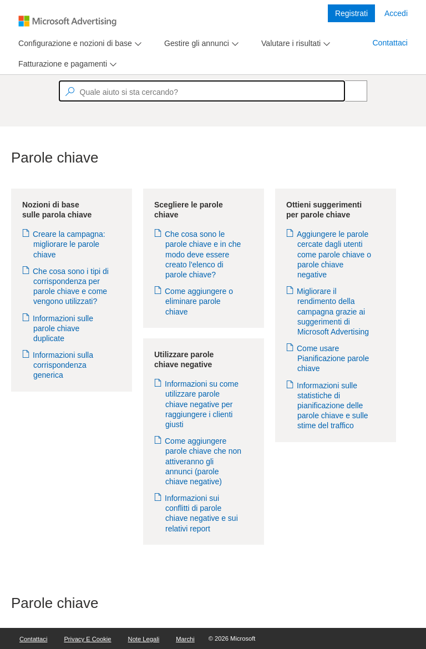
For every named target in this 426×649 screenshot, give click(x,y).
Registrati (351, 13)
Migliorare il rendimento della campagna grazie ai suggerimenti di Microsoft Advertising (333, 311)
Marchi (185, 639)
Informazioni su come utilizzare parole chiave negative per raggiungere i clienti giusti (202, 404)
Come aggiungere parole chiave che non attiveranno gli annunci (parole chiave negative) (203, 461)
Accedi (396, 13)
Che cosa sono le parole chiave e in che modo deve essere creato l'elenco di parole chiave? (203, 254)
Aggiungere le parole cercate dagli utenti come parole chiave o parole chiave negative (334, 254)
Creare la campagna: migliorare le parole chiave (69, 244)
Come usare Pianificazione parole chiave (333, 358)
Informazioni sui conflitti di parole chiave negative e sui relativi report (201, 513)
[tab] (73, 43)
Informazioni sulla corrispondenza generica (63, 365)
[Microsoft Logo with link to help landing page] (67, 21)
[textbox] (201, 91)
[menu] (78, 43)
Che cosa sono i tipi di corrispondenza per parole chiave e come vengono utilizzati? (71, 286)
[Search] (350, 91)
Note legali (144, 639)
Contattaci (390, 42)
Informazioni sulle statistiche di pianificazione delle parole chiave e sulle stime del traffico (332, 405)
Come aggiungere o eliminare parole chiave (199, 301)
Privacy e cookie (87, 639)
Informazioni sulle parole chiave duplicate (63, 328)
